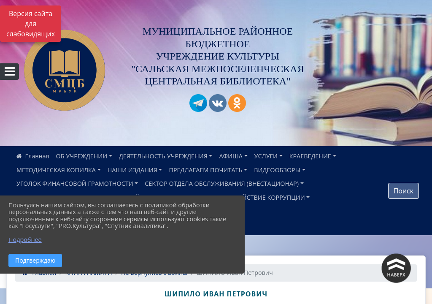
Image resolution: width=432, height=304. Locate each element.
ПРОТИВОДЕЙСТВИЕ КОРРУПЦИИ (255, 197)
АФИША (230, 156)
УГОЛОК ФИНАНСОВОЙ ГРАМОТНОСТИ (74, 183)
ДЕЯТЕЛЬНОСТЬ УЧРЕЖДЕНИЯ (163, 156)
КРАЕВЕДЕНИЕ (310, 156)
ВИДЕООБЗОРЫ (277, 170)
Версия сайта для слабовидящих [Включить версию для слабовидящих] (30, 23)
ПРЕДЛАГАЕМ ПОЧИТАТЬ (205, 170)
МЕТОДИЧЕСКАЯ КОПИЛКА (56, 170)
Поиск (403, 190)
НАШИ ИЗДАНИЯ (132, 170)
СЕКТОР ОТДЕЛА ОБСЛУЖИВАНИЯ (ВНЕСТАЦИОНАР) (222, 183)
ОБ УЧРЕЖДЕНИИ (82, 156)
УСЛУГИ (266, 156)
